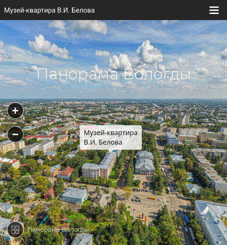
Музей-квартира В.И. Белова (49, 10)
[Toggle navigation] (214, 10)
